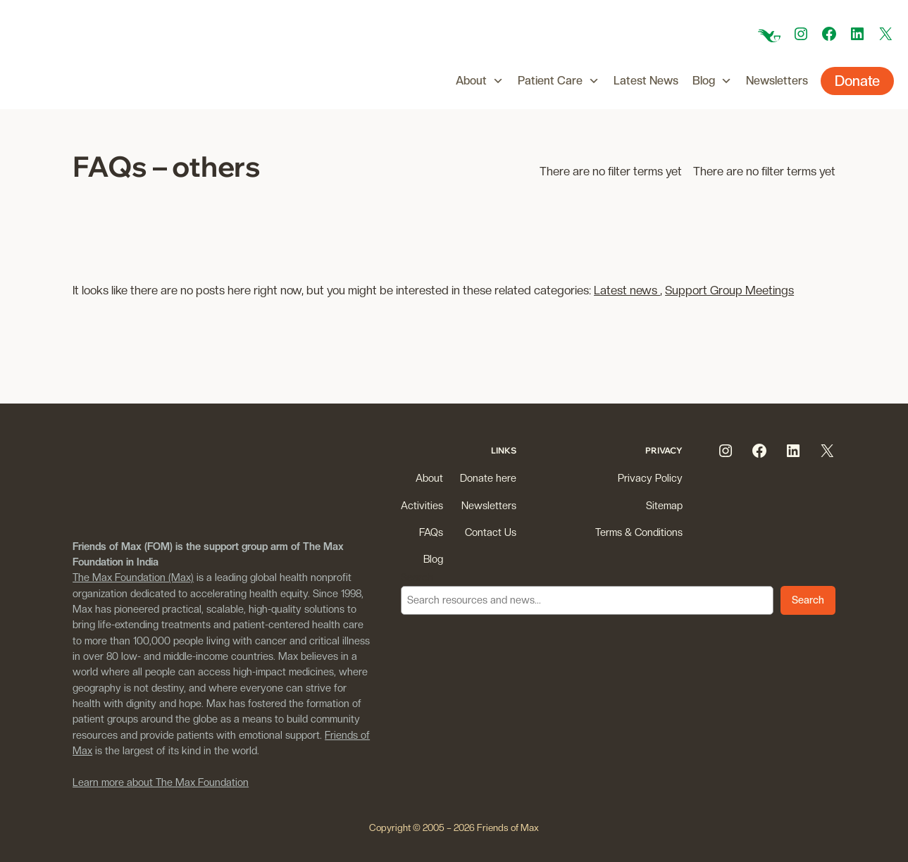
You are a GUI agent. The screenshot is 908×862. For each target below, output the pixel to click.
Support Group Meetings (729, 290)
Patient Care (558, 81)
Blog (712, 81)
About (480, 81)
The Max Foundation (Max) (133, 577)
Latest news (627, 290)
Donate (857, 81)
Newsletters (777, 80)
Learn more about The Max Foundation (161, 782)
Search (417, 577)
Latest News (646, 80)
